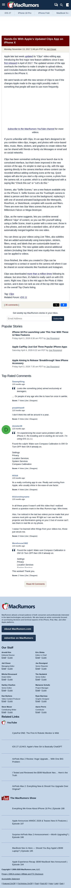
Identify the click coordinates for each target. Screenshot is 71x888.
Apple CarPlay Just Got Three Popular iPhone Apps (39, 346)
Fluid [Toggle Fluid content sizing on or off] (37, 883)
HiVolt (15, 475)
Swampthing (18, 381)
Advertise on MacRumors (18, 638)
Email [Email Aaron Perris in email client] (38, 712)
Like (26, 401)
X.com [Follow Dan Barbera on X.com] (10, 701)
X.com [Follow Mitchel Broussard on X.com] (10, 679)
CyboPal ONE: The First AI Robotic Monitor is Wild (35, 733)
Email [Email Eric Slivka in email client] (38, 657)
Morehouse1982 (20, 543)
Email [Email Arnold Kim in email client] (4, 657)
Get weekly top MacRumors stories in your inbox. (35, 313)
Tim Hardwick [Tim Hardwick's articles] (41, 674)
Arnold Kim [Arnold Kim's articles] (6, 652)
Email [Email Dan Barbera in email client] (4, 701)
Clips (11, 294)
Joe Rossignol (52, 338)
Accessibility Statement (11, 879)
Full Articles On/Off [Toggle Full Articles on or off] (25, 883)
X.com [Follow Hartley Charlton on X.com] (10, 690)
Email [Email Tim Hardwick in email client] (38, 679)
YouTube (12, 722)
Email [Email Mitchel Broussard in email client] (4, 679)
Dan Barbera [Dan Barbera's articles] (7, 696)
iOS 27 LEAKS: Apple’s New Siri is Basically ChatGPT (37, 746)
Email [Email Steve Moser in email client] (4, 712)
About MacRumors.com (17, 628)
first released (10, 63)
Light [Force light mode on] (56, 883)
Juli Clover (51, 49)
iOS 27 (8, 13)
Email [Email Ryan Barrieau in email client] (38, 701)
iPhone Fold (43, 13)
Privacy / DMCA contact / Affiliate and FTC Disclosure (22, 874)
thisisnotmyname (20, 497)
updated (29, 56)
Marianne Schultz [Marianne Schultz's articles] (43, 685)
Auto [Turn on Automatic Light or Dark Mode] (51, 883)
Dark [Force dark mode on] (61, 883)
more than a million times (39, 273)
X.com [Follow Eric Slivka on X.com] (44, 657)
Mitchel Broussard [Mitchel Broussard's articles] (9, 674)
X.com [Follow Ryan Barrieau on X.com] (44, 701)
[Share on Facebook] (63, 305)
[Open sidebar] (67, 5)
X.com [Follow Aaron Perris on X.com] (44, 712)
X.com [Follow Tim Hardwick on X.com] (44, 679)
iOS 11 (23, 297)
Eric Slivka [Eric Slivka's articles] (40, 652)
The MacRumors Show (23, 798)
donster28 (17, 426)
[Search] (63, 5)
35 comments (11, 305)
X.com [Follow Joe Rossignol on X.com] (44, 668)
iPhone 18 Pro (24, 13)
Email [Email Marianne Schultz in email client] (38, 690)
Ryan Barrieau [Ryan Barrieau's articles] (42, 696)
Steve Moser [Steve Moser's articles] (7, 707)
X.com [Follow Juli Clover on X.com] (10, 668)
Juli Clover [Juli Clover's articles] (6, 663)
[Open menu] (3, 5)
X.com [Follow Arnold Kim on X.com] (10, 657)
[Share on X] (56, 305)
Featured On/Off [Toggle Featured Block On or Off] (9, 883)
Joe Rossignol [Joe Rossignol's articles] (42, 663)
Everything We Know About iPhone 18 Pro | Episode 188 (38, 808)
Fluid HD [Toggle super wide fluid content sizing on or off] (43, 883)
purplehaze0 (18, 408)
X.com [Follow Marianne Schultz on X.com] (44, 690)
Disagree (33, 401)
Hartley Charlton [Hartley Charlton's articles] (8, 685)
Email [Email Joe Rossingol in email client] (38, 668)
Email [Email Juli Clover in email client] (4, 668)
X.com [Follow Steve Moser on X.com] (10, 712)
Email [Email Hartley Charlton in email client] (4, 690)
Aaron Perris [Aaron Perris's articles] (41, 707)
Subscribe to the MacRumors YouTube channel (31, 129)
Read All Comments (35, 584)
